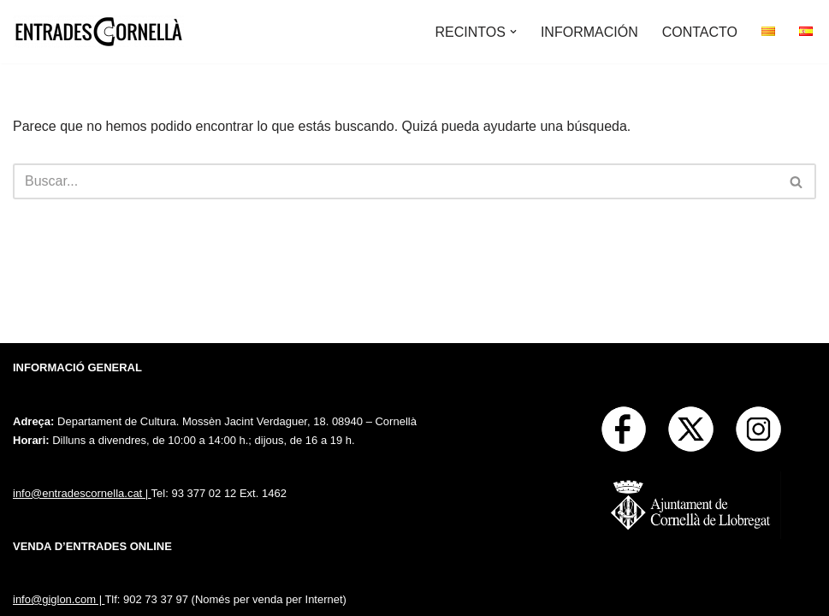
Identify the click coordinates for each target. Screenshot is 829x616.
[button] (513, 31)
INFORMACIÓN (589, 32)
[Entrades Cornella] (98, 31)
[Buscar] (395, 181)
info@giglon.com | (58, 599)
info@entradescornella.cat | (82, 493)
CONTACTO (699, 32)
